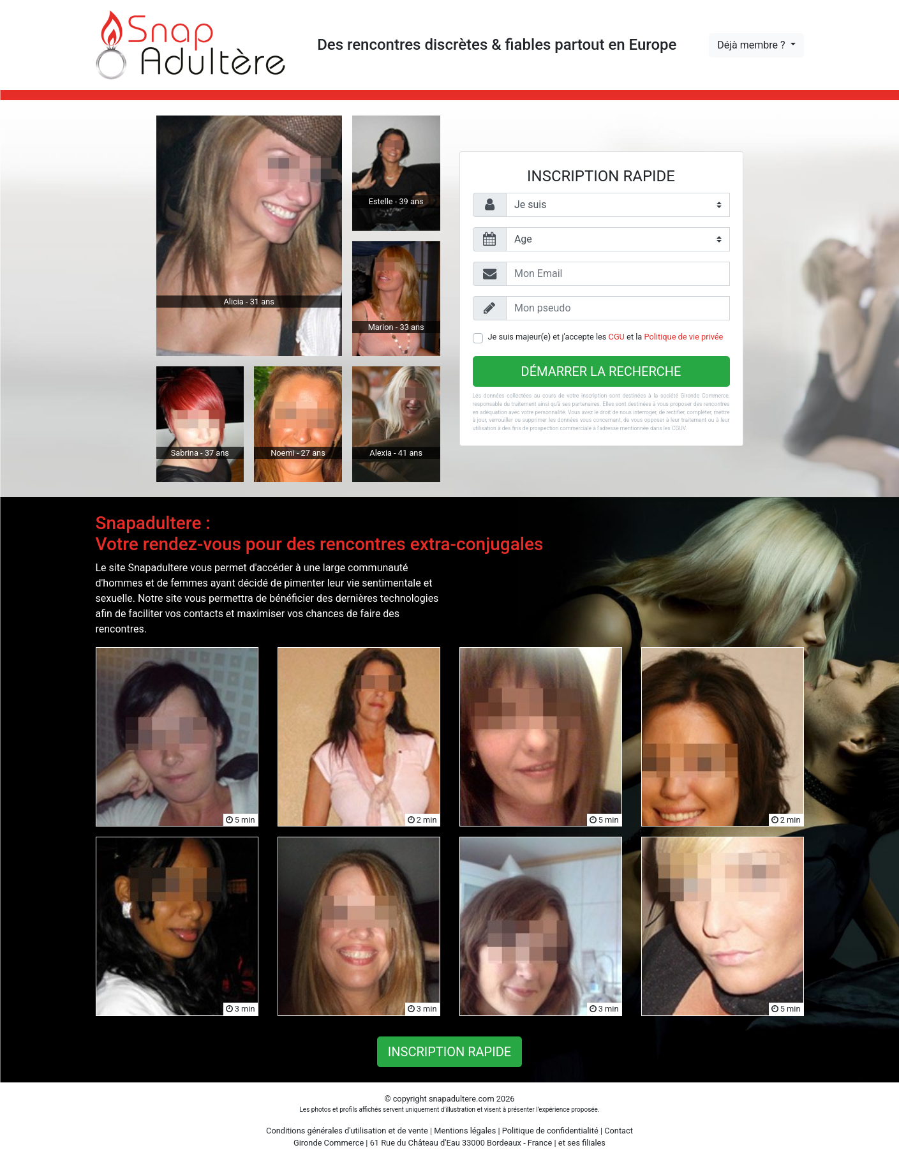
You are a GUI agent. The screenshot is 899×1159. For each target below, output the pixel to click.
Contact (618, 1130)
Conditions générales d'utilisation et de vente (347, 1130)
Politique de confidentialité (550, 1130)
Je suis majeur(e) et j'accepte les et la (606, 336)
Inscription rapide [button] (449, 1051)
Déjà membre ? (752, 45)
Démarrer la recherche (601, 371)
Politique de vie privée (684, 336)
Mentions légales (465, 1130)
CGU (617, 336)
